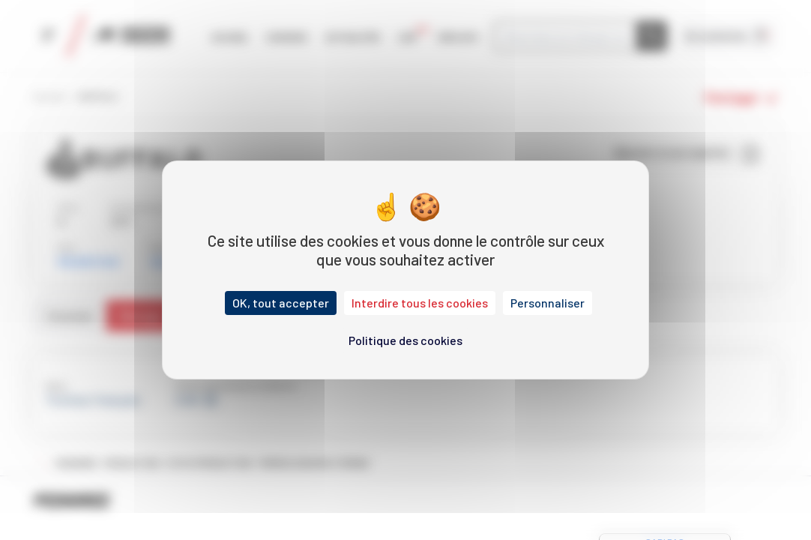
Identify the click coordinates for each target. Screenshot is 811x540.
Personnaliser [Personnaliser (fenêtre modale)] (547, 303)
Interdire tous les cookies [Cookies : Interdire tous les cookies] (420, 303)
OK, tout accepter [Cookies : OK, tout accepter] (280, 303)
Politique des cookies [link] (405, 340)
